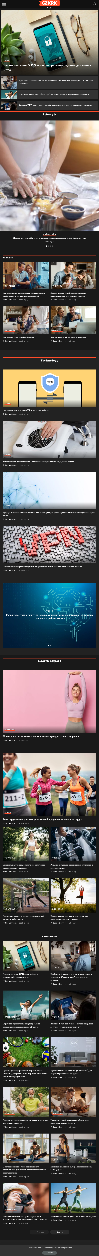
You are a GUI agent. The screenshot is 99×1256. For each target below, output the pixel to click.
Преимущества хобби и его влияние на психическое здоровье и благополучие (49, 243)
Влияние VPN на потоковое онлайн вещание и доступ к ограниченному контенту (53, 109)
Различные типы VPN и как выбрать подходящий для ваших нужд (45, 67)
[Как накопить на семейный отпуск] (26, 326)
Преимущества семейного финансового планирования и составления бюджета (69, 300)
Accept (49, 1253)
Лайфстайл (49, 240)
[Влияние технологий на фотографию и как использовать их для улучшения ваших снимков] (26, 1204)
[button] (46, 251)
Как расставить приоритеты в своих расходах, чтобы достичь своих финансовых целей (25, 300)
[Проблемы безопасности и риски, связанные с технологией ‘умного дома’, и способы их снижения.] (9, 82)
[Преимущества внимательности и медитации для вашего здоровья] (49, 707)
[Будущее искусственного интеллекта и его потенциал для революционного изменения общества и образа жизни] (49, 496)
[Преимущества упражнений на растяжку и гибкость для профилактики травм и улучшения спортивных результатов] (26, 1058)
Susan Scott (11, 305)
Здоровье (10, 735)
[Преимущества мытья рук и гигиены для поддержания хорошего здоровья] (73, 901)
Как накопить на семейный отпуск (19, 343)
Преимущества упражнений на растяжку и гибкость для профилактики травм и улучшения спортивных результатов (23, 1079)
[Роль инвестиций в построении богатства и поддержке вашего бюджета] (73, 1107)
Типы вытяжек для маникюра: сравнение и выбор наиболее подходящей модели (38, 467)
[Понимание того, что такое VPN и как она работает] (49, 394)
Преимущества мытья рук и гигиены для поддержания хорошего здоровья (70, 923)
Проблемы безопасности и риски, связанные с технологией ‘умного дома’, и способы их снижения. (72, 982)
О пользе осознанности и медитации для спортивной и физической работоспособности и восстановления (25, 1175)
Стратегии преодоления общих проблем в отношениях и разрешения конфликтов (22, 1031)
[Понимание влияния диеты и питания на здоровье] (73, 1204)
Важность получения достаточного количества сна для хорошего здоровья (25, 872)
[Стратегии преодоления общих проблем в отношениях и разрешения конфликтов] (9, 96)
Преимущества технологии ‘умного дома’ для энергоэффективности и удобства (72, 1078)
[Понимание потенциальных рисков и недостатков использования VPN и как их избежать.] (49, 550)
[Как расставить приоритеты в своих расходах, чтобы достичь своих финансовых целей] (26, 281)
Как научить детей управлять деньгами (69, 343)
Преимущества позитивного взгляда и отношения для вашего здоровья (21, 1127)
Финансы (10, 292)
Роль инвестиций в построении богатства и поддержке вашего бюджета (71, 1127)
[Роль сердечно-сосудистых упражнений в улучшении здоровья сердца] (49, 789)
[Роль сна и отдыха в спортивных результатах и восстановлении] (73, 850)
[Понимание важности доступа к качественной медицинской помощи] (26, 901)
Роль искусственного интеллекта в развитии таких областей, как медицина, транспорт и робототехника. (49, 622)
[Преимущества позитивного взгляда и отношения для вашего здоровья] (26, 1107)
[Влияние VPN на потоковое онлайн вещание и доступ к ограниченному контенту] (9, 110)
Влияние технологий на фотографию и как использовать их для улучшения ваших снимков (25, 1224)
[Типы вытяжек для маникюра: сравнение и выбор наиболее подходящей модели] (49, 445)
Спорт (8, 818)
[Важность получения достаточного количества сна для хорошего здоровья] (26, 850)
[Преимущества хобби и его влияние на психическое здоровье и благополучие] (49, 181)
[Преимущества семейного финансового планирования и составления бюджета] (73, 281)
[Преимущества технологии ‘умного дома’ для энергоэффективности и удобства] (73, 1058)
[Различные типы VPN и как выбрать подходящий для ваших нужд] (49, 42)
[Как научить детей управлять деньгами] (73, 326)
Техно (7, 61)
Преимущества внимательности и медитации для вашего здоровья (41, 742)
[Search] (94, 4)
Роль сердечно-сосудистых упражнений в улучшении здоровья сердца (43, 825)
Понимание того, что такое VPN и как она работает (26, 416)
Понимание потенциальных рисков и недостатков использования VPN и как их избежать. (43, 572)
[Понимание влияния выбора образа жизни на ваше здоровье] (73, 1154)
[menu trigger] (5, 4)
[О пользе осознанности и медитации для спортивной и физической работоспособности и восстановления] (26, 1154)
